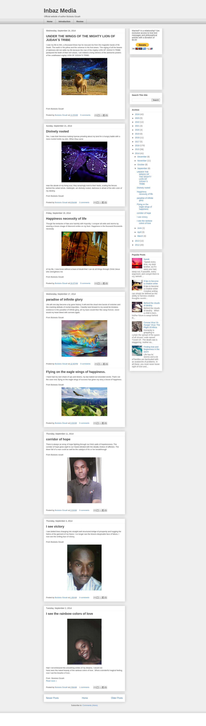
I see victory (55, 526)
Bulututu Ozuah (61, 115)
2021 (137, 126)
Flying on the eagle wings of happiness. (76, 372)
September (142, 168)
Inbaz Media (60, 10)
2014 (137, 153)
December (142, 157)
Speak (146, 259)
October (141, 164)
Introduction (64, 21)
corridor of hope (58, 439)
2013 (137, 241)
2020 (137, 130)
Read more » (51, 681)
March (140, 236)
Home (50, 21)
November (142, 161)
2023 (137, 118)
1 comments (84, 687)
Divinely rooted (57, 131)
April (139, 232)
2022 (137, 122)
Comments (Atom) (90, 705)
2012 (137, 245)
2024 (137, 114)
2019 (137, 134)
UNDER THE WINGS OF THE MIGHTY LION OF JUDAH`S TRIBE (144, 178)
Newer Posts (52, 698)
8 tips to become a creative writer (151, 282)
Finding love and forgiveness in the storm (152, 349)
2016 (137, 145)
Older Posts (117, 698)
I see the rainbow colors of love (69, 613)
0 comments (85, 115)
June (139, 228)
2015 (137, 149)
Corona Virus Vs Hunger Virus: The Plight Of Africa (152, 324)
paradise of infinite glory (64, 299)
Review (80, 21)
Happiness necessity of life (66, 218)
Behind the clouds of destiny (152, 304)
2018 (137, 137)
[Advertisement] (146, 72)
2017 (137, 141)
